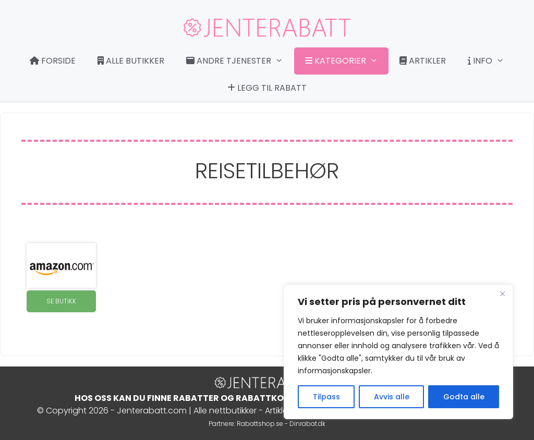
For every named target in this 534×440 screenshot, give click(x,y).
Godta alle (463, 397)
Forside (53, 61)
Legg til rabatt (267, 88)
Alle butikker (131, 61)
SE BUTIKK (61, 301)
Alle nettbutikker (225, 411)
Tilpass (326, 397)
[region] (398, 352)
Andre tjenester (240, 61)
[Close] (502, 293)
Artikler (422, 61)
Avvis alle (391, 397)
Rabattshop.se (260, 423)
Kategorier (347, 61)
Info (491, 61)
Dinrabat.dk (307, 423)
